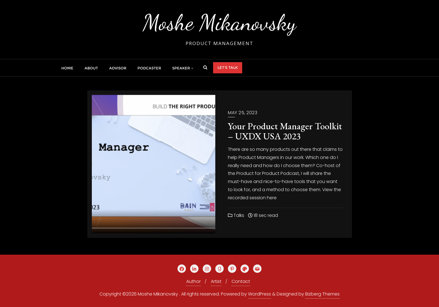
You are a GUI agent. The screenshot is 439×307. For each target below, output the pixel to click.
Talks (236, 215)
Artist (216, 281)
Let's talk (228, 67)
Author (193, 281)
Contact (241, 281)
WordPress (259, 294)
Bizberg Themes (322, 294)
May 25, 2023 (242, 112)
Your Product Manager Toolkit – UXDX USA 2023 (285, 131)
